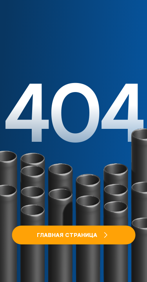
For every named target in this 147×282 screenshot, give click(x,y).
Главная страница (73, 235)
